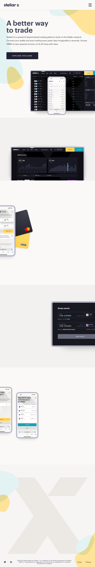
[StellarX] (11, 5)
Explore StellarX (22, 56)
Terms (79, 562)
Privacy (88, 562)
